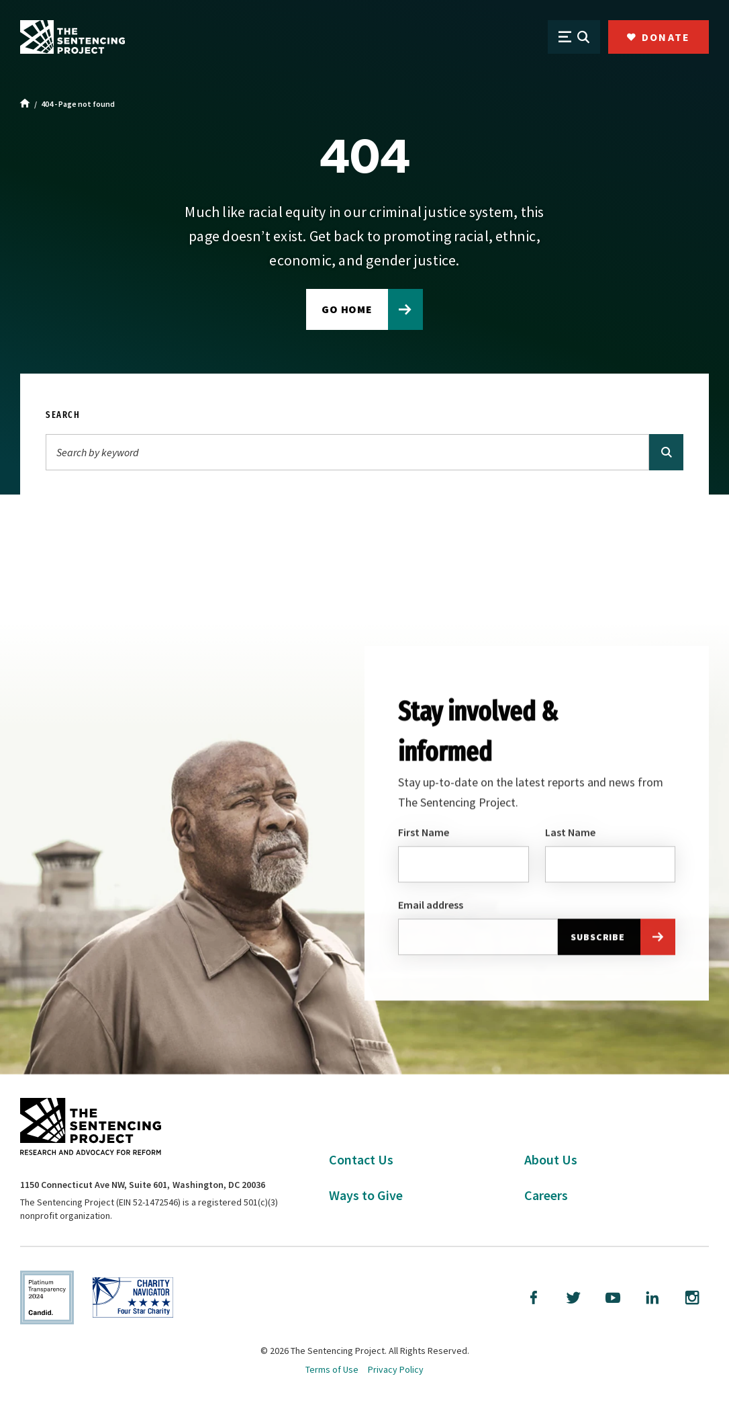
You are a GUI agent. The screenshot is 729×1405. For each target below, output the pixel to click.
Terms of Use (331, 1369)
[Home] (25, 104)
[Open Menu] (574, 37)
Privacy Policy (396, 1369)
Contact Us (361, 1159)
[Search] (347, 452)
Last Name (570, 833)
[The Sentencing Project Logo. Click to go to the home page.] (72, 37)
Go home (347, 309)
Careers (546, 1195)
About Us (550, 1159)
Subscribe (598, 939)
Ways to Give (366, 1195)
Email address (430, 906)
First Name (423, 833)
